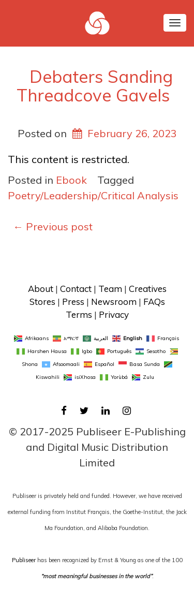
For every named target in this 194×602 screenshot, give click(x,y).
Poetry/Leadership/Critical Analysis (93, 195)
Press (73, 301)
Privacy (114, 314)
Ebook (71, 179)
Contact (76, 288)
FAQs (154, 301)
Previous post (53, 226)
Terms (79, 314)
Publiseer (24, 560)
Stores (42, 301)
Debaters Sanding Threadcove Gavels (95, 86)
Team (110, 288)
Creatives (148, 288)
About (40, 288)
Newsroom (114, 301)
